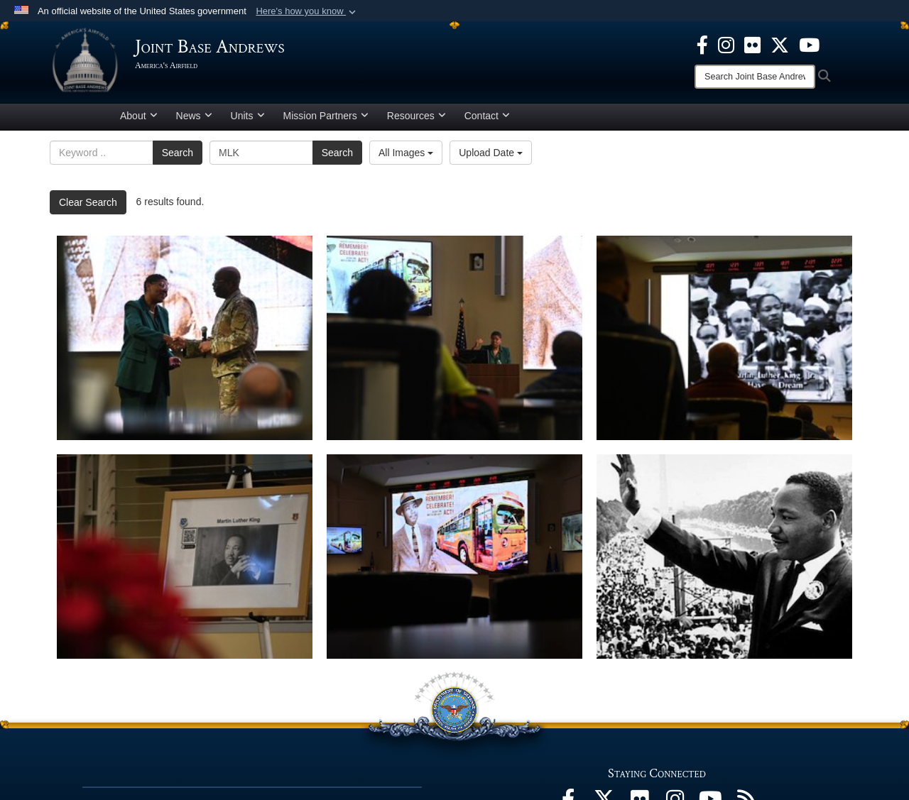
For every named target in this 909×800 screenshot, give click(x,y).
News (194, 115)
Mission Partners (326, 115)
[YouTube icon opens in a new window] (809, 44)
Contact (487, 115)
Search (177, 152)
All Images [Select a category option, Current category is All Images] (406, 152)
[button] (307, 11)
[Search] (755, 77)
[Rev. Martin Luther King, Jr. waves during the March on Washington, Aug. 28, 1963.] (724, 556)
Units (248, 115)
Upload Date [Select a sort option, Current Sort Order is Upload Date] (491, 152)
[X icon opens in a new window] (780, 44)
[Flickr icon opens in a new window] (752, 44)
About (139, 115)
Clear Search (88, 202)
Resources (416, 115)
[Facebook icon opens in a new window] (702, 44)
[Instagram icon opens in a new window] (726, 44)
